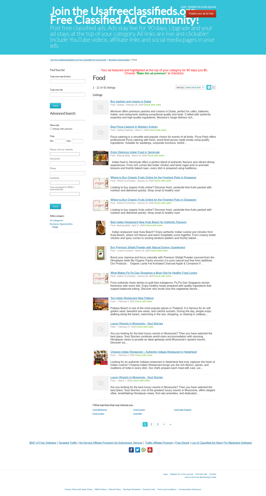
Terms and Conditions (166, 489)
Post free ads (201, 474)
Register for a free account (202, 6)
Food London (98, 413)
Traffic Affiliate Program (159, 442)
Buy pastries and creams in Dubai (130, 101)
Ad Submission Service (128, 442)
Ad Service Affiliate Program (96, 442)
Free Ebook (182, 442)
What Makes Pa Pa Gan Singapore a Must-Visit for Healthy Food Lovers (153, 272)
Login (183, 6)
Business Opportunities (61, 224)
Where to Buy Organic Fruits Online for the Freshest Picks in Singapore (153, 177)
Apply (55, 105)
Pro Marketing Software (237, 442)
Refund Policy (115, 489)
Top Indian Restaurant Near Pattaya (132, 298)
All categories (56, 220)
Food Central (139, 409)
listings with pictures (62, 129)
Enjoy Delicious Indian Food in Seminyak (135, 152)
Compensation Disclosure (190, 489)
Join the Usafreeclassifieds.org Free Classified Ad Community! (124, 15)
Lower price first (193, 87)
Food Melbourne (100, 409)
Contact (212, 474)
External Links (149, 489)
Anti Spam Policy (85, 489)
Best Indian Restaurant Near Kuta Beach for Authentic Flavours (148, 222)
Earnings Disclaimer (132, 489)
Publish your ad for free (201, 13)
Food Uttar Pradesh (182, 409)
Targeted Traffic (68, 442)
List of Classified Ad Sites (207, 442)
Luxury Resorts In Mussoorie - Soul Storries (136, 323)
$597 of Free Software (43, 442)
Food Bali (137, 413)
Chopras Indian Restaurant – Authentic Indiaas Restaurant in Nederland (153, 351)
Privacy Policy (71, 489)
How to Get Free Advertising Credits (200, 477)
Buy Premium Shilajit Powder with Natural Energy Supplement (147, 247)
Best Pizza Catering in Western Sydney (134, 126)
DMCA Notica (101, 489)
